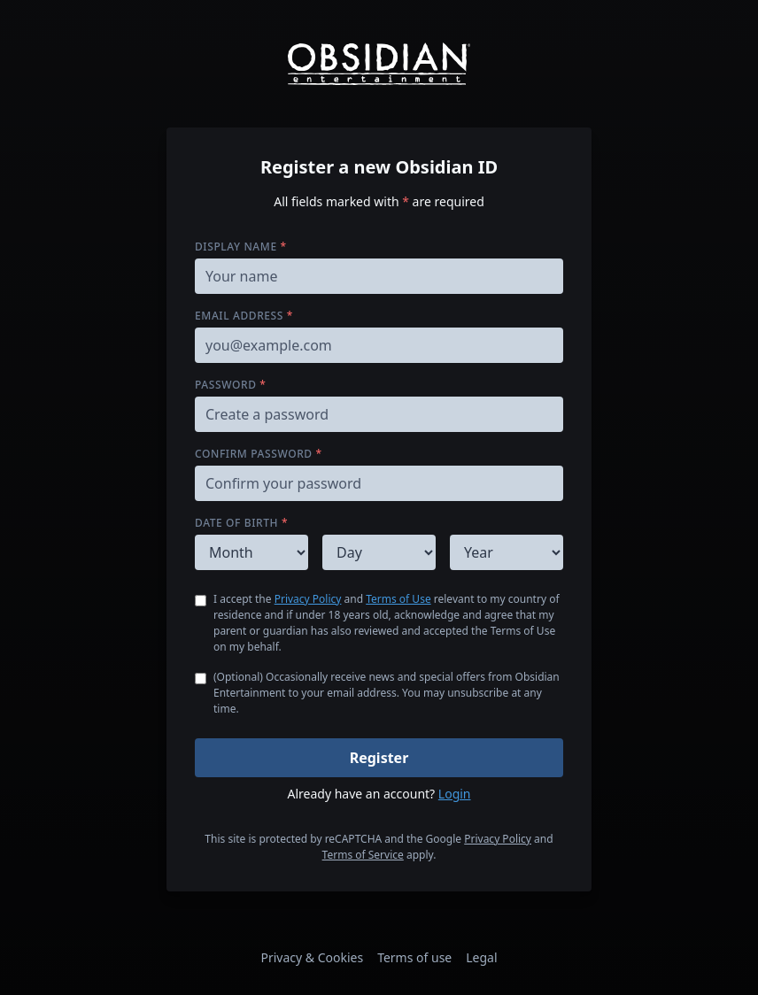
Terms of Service (363, 854)
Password (230, 384)
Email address (244, 315)
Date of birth (241, 522)
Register (379, 757)
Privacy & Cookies (311, 957)
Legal (481, 957)
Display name (241, 246)
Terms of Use (398, 598)
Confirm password (258, 453)
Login (454, 793)
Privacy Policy (308, 598)
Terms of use (414, 957)
